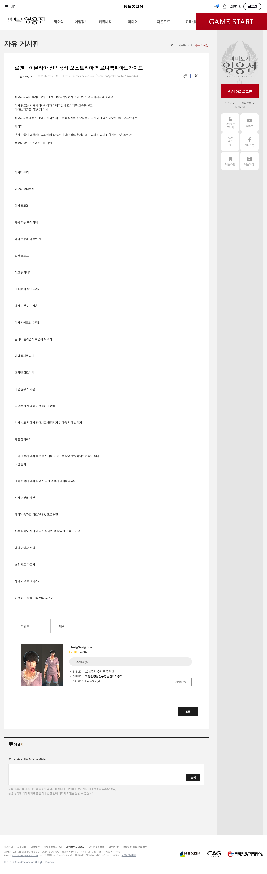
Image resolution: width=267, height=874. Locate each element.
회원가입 (235, 7)
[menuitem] (58, 21)
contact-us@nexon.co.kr (25, 855)
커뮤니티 (184, 45)
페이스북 (249, 141)
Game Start (231, 21)
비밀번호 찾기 (249, 103)
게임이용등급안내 (53, 847)
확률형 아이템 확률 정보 (135, 847)
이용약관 (35, 847)
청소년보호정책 (96, 847)
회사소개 (8, 847)
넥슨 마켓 (249, 161)
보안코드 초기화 (230, 122)
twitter (196, 76)
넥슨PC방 (113, 847)
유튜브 (249, 122)
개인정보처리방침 (75, 847)
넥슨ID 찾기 (230, 103)
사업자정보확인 (129, 855)
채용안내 (21, 847)
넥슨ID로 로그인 (240, 91)
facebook (191, 76)
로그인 (252, 6)
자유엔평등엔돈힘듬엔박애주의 (104, 676)
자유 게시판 (201, 45)
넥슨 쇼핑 (230, 161)
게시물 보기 (181, 682)
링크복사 (185, 76)
